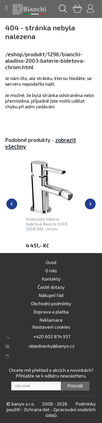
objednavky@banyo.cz (51, 346)
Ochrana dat (36, 409)
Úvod (51, 262)
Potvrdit (75, 386)
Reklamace (51, 320)
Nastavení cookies (51, 327)
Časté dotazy (51, 287)
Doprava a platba (51, 311)
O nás (51, 270)
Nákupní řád (51, 295)
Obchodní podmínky (51, 303)
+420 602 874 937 (51, 336)
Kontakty (51, 279)
